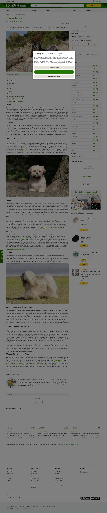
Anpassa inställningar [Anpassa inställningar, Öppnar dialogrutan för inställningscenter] (54, 67)
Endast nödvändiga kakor (54, 76)
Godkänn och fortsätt (54, 72)
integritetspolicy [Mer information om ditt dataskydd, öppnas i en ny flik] (59, 64)
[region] (54, 65)
